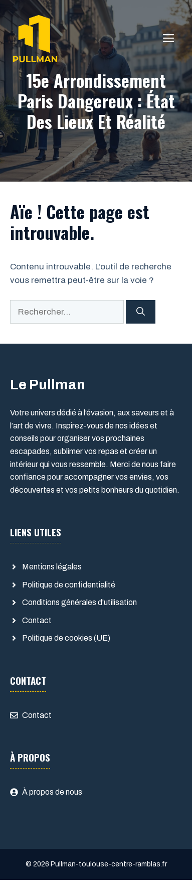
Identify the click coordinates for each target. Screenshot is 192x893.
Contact (37, 620)
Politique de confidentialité (68, 584)
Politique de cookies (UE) (66, 638)
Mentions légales (52, 566)
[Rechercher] (140, 312)
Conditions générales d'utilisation (79, 602)
